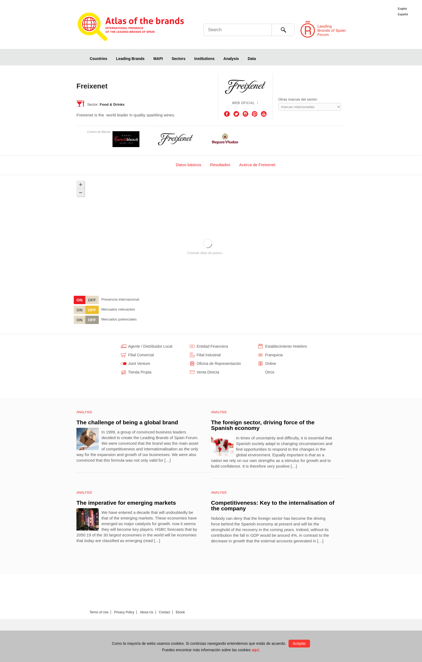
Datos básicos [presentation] (188, 164)
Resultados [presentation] (220, 164)
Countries (98, 58)
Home (81, 58)
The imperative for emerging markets (126, 503)
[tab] (156, 164)
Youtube (264, 114)
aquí (255, 650)
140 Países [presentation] (157, 164)
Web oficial (243, 103)
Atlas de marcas (130, 27)
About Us (146, 612)
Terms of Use (98, 612)
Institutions (204, 58)
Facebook (227, 114)
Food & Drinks (112, 104)
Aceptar (299, 643)
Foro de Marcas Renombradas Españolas (399, 29)
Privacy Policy (124, 612)
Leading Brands (130, 58)
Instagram (245, 114)
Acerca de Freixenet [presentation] (257, 164)
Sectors (178, 58)
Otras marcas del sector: (298, 99)
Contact (164, 612)
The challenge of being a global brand (127, 422)
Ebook (180, 612)
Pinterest (254, 114)
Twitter (236, 114)
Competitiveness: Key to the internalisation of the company (272, 506)
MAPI (158, 58)
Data (252, 58)
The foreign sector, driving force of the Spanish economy (263, 425)
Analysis (231, 58)
